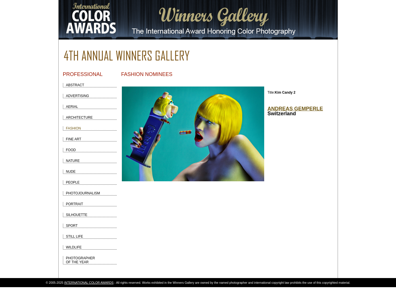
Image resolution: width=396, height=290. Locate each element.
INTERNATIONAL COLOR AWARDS (89, 282)
